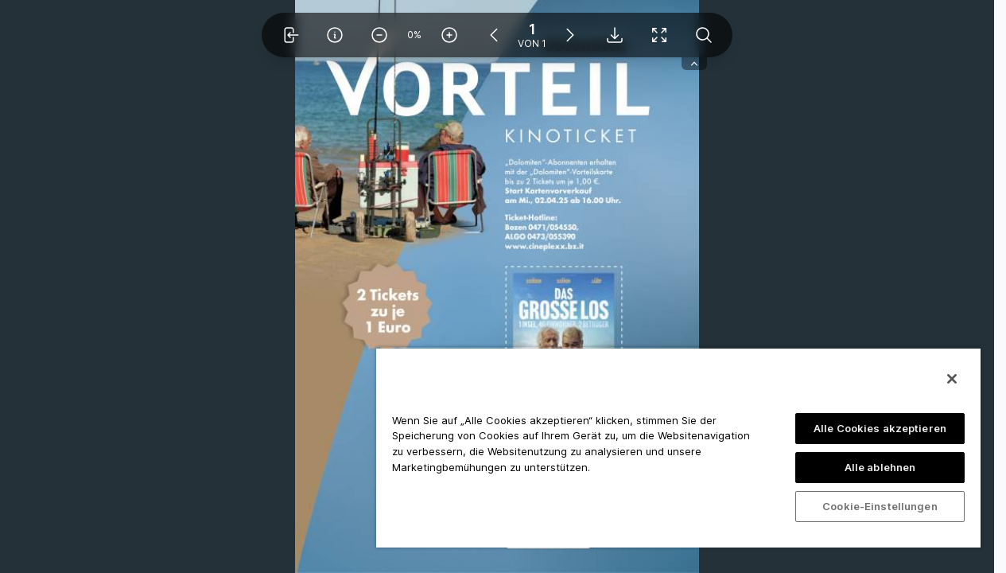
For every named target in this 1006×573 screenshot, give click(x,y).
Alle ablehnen (880, 467)
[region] (678, 447)
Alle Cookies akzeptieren (880, 428)
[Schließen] (951, 378)
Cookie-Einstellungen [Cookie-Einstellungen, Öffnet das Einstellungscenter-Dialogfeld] (880, 506)
